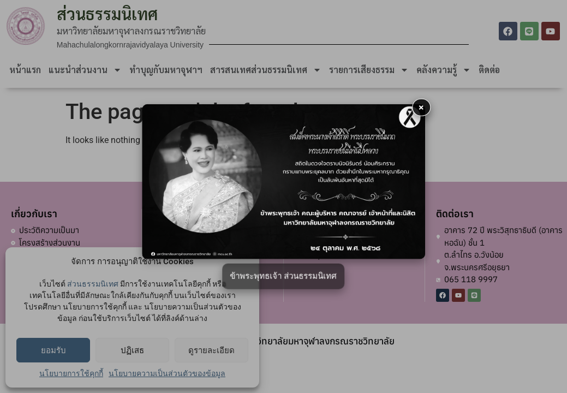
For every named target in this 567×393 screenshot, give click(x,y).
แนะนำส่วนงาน (85, 70)
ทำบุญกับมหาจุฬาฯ (165, 69)
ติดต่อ (489, 69)
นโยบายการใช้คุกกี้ (71, 373)
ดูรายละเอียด (211, 350)
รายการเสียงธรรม (369, 70)
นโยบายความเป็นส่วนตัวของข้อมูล (167, 373)
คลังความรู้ (443, 70)
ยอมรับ (53, 350)
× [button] (421, 107)
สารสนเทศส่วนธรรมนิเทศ (265, 70)
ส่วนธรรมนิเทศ (92, 283)
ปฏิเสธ (132, 350)
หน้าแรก (25, 69)
